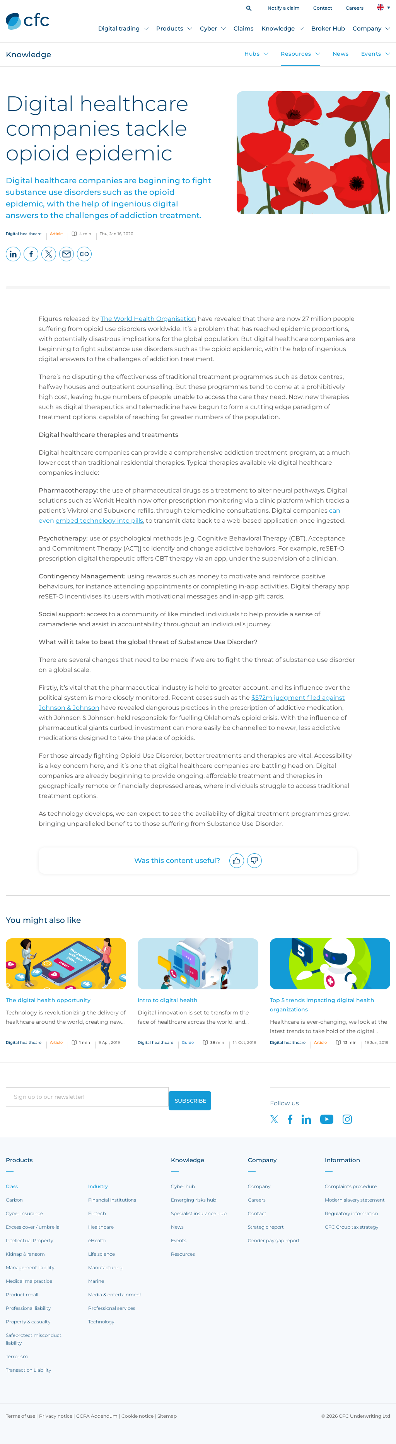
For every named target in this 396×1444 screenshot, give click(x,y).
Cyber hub (183, 1186)
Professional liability (28, 1308)
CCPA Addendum (97, 1416)
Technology (101, 1322)
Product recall (22, 1294)
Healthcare (101, 1227)
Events (371, 53)
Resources (296, 53)
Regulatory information (351, 1213)
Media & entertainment (115, 1294)
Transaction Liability (28, 1370)
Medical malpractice (29, 1281)
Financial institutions (112, 1200)
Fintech (97, 1213)
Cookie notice (137, 1416)
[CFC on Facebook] (295, 1118)
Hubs (251, 53)
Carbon (14, 1200)
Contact (322, 8)
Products (169, 28)
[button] (249, 7)
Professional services (111, 1308)
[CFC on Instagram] (351, 1118)
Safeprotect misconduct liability (33, 1339)
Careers (355, 8)
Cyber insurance (24, 1213)
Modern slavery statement (355, 1200)
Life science (101, 1254)
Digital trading (119, 28)
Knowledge (278, 28)
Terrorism (17, 1356)
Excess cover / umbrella (33, 1227)
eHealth (97, 1240)
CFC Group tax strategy (351, 1227)
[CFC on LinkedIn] (311, 1118)
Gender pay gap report (274, 1240)
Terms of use (20, 1416)
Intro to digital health (168, 1000)
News (341, 53)
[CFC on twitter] (279, 1118)
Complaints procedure (351, 1186)
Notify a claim (284, 8)
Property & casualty (28, 1322)
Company (367, 28)
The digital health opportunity (48, 1000)
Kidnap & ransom (25, 1254)
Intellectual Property (29, 1240)
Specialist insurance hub (199, 1213)
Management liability (30, 1267)
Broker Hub (328, 28)
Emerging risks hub (193, 1200)
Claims (244, 28)
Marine (96, 1281)
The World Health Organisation (148, 318)
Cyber (208, 28)
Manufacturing (105, 1267)
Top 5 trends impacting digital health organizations (322, 1005)
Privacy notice (55, 1416)
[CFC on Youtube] (331, 1118)
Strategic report (266, 1227)
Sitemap (167, 1416)
